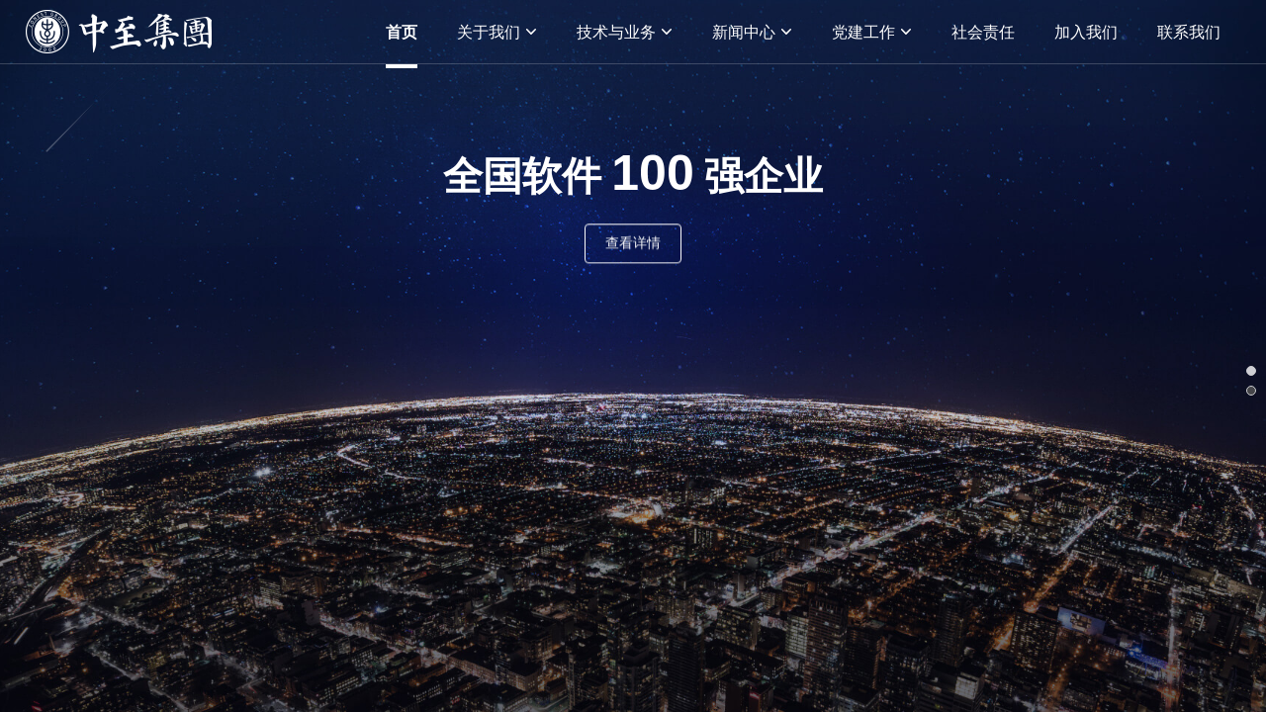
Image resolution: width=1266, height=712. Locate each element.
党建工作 (872, 32)
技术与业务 (625, 32)
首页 (401, 32)
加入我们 (1086, 32)
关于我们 (497, 32)
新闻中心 (752, 32)
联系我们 (1189, 32)
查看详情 (633, 243)
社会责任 (983, 32)
